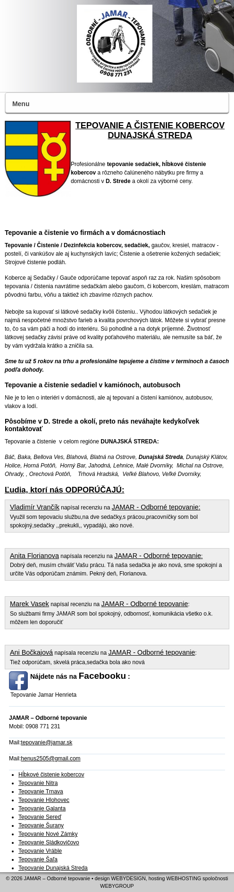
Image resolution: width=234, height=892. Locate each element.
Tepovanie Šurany (41, 825)
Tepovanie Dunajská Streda (53, 868)
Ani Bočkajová (31, 652)
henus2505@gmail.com (50, 758)
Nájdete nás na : (80, 676)
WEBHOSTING (184, 878)
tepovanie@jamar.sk (46, 742)
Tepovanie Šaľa (38, 859)
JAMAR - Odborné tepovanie (155, 507)
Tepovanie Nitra (38, 783)
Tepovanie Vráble (40, 851)
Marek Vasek (29, 604)
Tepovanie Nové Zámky (47, 834)
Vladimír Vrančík (34, 507)
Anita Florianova (34, 555)
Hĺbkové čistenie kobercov (51, 774)
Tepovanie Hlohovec (43, 800)
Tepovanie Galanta (42, 808)
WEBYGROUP (117, 886)
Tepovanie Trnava (40, 791)
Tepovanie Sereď (39, 817)
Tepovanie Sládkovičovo (48, 842)
